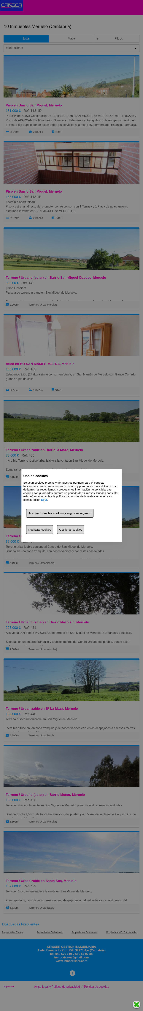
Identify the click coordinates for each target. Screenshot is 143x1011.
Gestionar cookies (70, 529)
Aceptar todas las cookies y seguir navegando (59, 513)
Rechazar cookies (39, 529)
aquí (44, 499)
